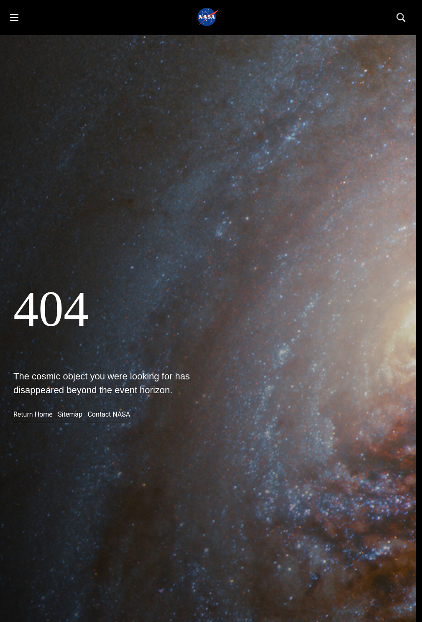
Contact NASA (108, 414)
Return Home (33, 414)
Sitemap (70, 414)
